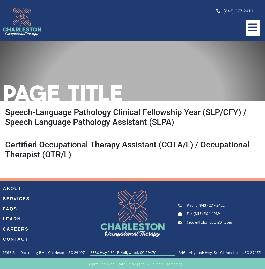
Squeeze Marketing (166, 263)
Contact (15, 239)
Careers (15, 229)
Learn (12, 219)
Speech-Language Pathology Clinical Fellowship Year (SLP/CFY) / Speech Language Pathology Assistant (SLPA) (125, 117)
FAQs (10, 208)
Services (16, 198)
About (12, 188)
